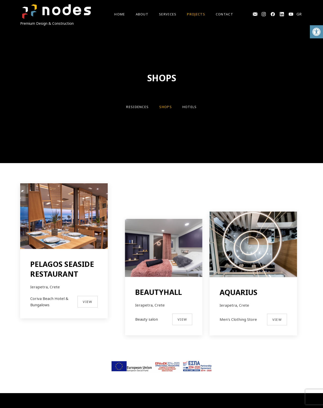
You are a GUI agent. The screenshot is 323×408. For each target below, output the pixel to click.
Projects (196, 14)
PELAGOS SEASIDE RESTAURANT (62, 269)
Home (119, 14)
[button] (316, 31)
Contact (224, 14)
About (142, 14)
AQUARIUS (244, 264)
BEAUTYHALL (161, 277)
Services (167, 14)
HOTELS (189, 107)
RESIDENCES (137, 107)
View (87, 301)
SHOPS (165, 107)
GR (299, 13)
